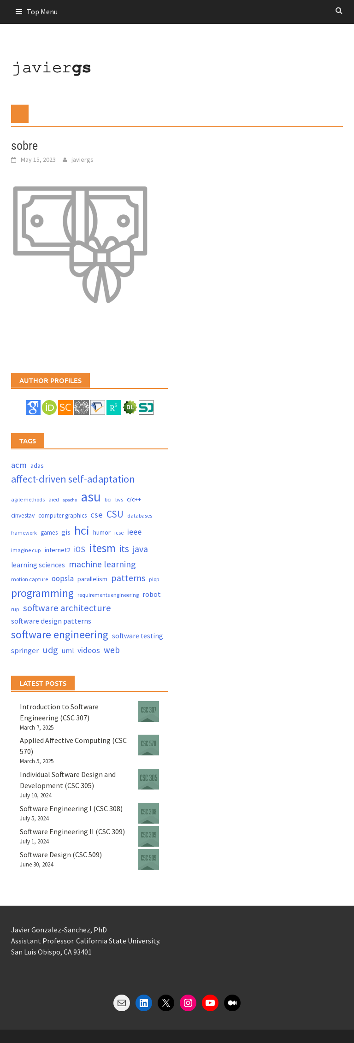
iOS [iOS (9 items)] (79, 549)
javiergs (82, 159)
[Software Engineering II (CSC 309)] (148, 836)
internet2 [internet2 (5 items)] (57, 550)
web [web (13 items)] (112, 649)
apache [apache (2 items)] (70, 500)
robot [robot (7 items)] (151, 594)
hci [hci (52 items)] (81, 530)
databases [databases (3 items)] (139, 515)
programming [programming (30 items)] (42, 593)
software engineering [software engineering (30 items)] (59, 634)
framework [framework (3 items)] (24, 532)
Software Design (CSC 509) (61, 854)
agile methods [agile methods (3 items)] (28, 499)
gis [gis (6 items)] (66, 532)
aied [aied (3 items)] (53, 499)
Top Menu (42, 11)
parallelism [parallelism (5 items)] (92, 579)
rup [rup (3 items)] (15, 609)
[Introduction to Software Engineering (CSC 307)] (148, 711)
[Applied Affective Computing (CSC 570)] (148, 745)
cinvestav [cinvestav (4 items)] (23, 515)
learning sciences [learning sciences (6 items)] (38, 564)
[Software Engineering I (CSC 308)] (148, 813)
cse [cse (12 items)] (96, 514)
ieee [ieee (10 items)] (134, 531)
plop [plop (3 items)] (154, 579)
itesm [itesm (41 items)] (102, 548)
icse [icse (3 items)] (119, 532)
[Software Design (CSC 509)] (148, 859)
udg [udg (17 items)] (50, 650)
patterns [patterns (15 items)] (128, 577)
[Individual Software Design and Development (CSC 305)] (148, 779)
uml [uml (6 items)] (68, 650)
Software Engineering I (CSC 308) (71, 808)
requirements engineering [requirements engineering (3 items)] (108, 594)
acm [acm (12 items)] (19, 465)
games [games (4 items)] (49, 532)
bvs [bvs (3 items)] (119, 499)
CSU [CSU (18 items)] (115, 514)
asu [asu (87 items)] (91, 496)
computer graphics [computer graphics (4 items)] (62, 515)
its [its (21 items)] (124, 548)
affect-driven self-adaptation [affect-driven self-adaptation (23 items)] (73, 478)
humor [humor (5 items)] (102, 532)
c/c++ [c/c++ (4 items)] (134, 499)
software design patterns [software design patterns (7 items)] (51, 620)
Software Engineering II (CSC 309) (72, 831)
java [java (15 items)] (140, 548)
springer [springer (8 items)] (25, 650)
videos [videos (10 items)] (88, 650)
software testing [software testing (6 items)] (137, 635)
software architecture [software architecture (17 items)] (67, 608)
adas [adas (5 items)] (37, 465)
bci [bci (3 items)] (108, 499)
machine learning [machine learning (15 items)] (102, 564)
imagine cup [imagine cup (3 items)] (26, 550)
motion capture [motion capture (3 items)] (29, 579)
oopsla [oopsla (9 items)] (63, 578)
